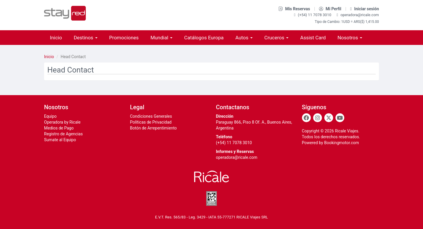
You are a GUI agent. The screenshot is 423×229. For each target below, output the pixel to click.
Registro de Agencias (63, 134)
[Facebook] (306, 117)
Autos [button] (243, 38)
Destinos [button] (86, 38)
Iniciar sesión (364, 8)
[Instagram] (317, 117)
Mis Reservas (294, 8)
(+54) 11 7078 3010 (313, 15)
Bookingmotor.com (341, 142)
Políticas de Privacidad (151, 122)
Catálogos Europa (204, 38)
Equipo (50, 116)
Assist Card (313, 38)
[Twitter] (328, 117)
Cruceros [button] (276, 38)
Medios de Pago (59, 128)
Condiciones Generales (151, 116)
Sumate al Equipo (60, 139)
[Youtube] (339, 117)
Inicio (56, 38)
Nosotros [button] (350, 38)
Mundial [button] (161, 38)
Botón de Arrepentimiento (153, 128)
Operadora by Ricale (62, 122)
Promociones (124, 38)
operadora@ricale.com (358, 15)
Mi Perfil (330, 8)
